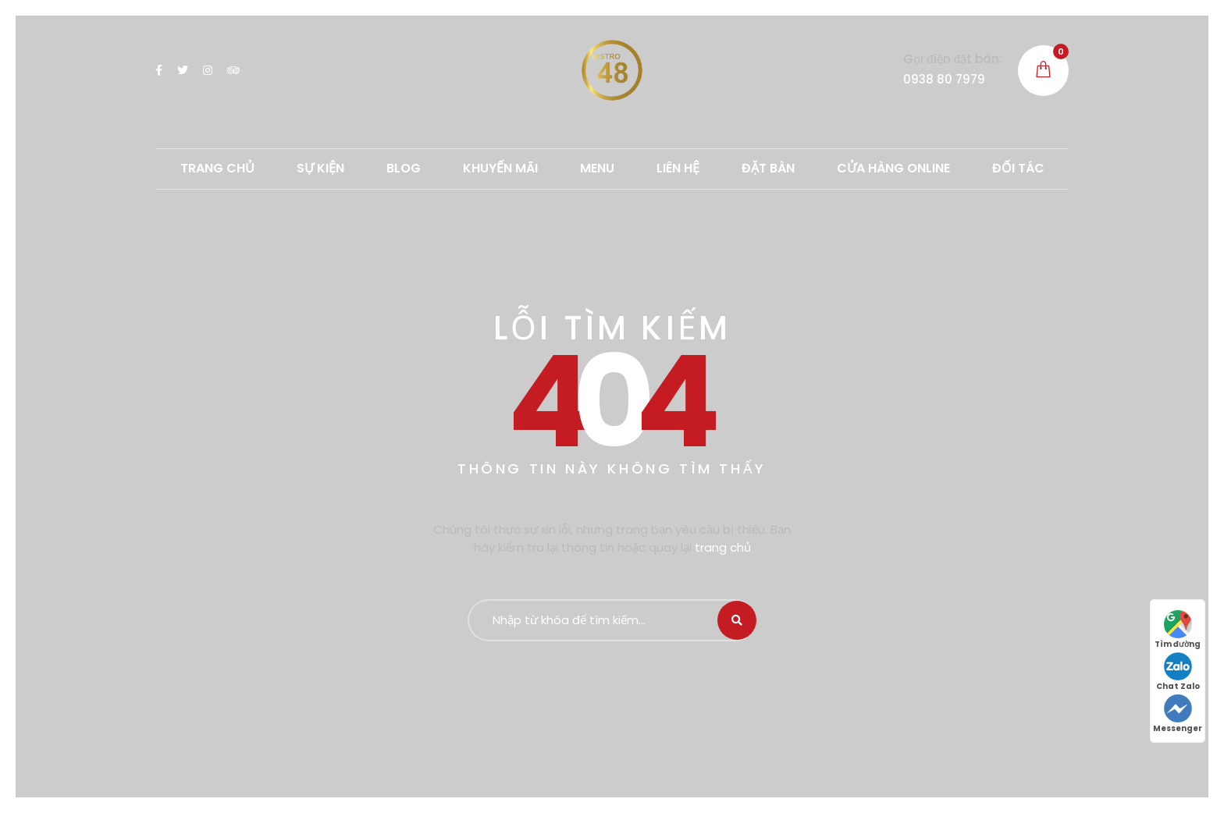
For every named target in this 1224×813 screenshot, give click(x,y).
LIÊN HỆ (677, 168)
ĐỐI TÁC (1018, 168)
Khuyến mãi (500, 168)
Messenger (1177, 714)
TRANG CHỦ (217, 168)
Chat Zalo (1178, 672)
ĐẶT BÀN (768, 168)
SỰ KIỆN (320, 168)
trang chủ (723, 547)
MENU (597, 168)
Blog (403, 168)
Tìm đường (1178, 630)
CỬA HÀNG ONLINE (893, 168)
